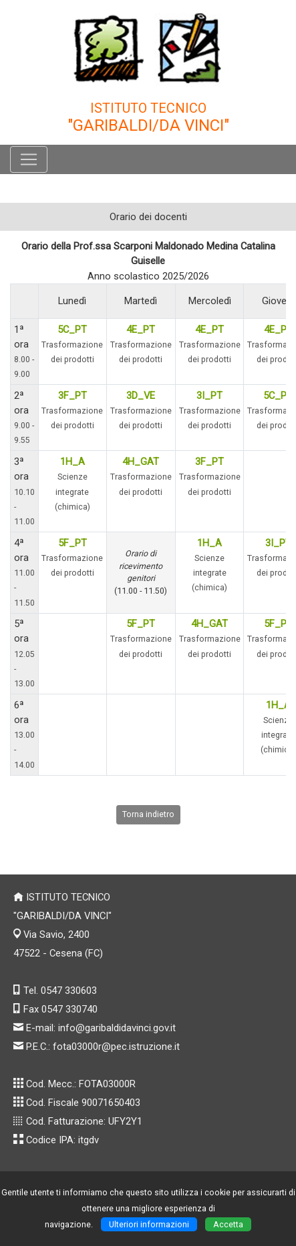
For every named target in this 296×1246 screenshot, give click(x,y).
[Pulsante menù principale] (28, 159)
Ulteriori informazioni (149, 1224)
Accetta (228, 1224)
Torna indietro (148, 814)
